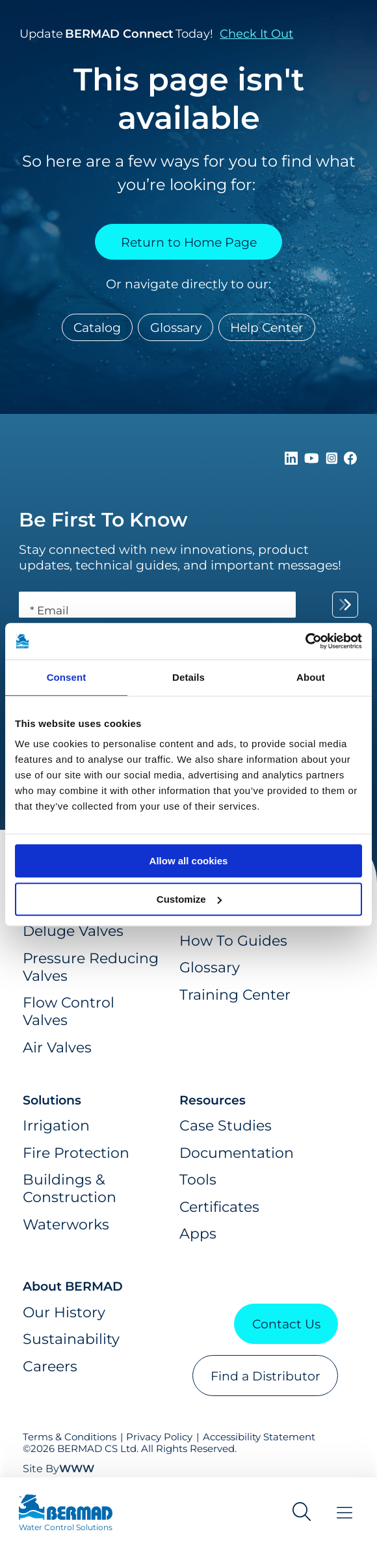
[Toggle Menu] (344, 1513)
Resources (212, 1100)
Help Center (267, 327)
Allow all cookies (189, 860)
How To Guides (233, 941)
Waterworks (66, 1224)
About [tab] (310, 677)
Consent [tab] (66, 677)
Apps (197, 1233)
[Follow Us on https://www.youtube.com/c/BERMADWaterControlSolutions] (313, 460)
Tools (197, 1179)
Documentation (236, 1153)
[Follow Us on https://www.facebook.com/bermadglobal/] (350, 460)
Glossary (176, 327)
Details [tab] (188, 677)
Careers (50, 1366)
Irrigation (56, 1125)
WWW (76, 1468)
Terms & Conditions (69, 1437)
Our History (64, 1312)
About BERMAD (73, 1286)
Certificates (219, 1207)
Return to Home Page (189, 242)
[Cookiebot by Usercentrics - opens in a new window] (305, 641)
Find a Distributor (265, 1376)
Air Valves (57, 1047)
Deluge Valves (73, 931)
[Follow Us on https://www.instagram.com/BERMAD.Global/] (333, 460)
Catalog (97, 327)
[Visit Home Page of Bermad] (66, 1513)
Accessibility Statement (259, 1437)
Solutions (52, 1100)
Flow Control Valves (68, 1011)
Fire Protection (76, 1153)
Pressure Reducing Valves (91, 967)
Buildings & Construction (69, 1188)
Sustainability (71, 1339)
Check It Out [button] (256, 33)
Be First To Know (103, 520)
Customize (189, 899)
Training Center (235, 995)
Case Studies (225, 1125)
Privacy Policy (159, 1437)
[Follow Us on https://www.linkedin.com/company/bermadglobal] (293, 460)
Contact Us (286, 1324)
